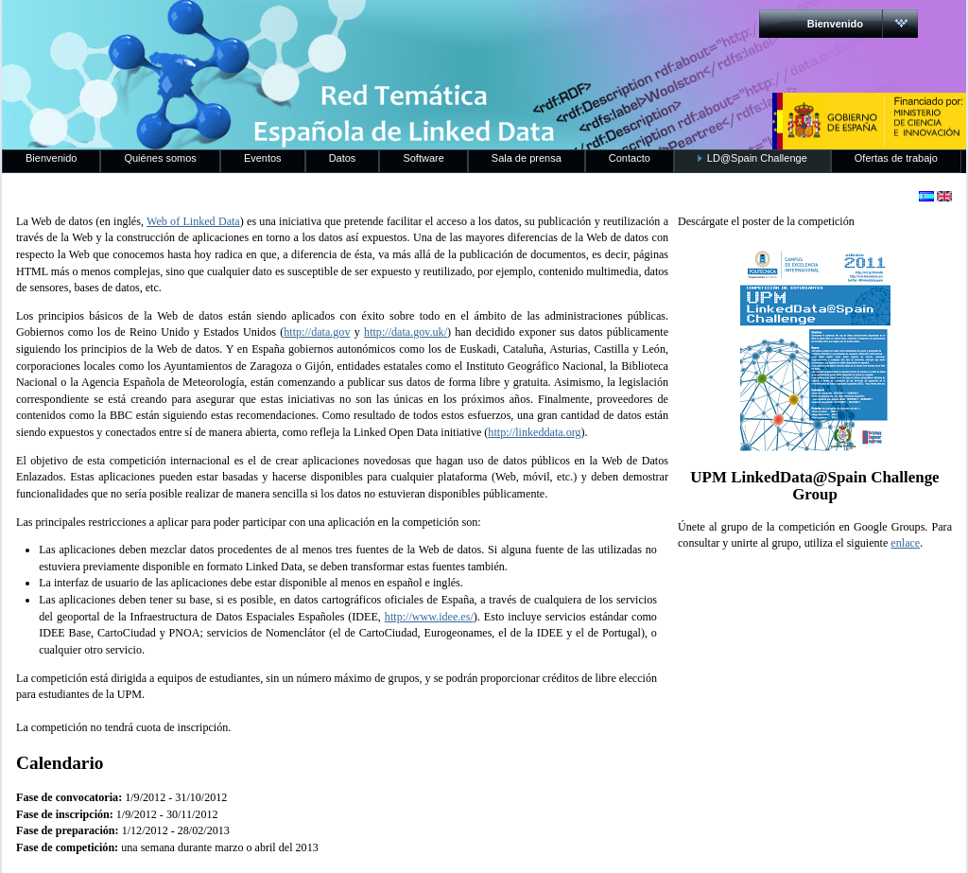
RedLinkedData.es (199, 28)
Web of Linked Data (193, 221)
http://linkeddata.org (534, 432)
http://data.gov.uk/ (405, 332)
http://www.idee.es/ (429, 616)
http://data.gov (317, 332)
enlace (905, 543)
